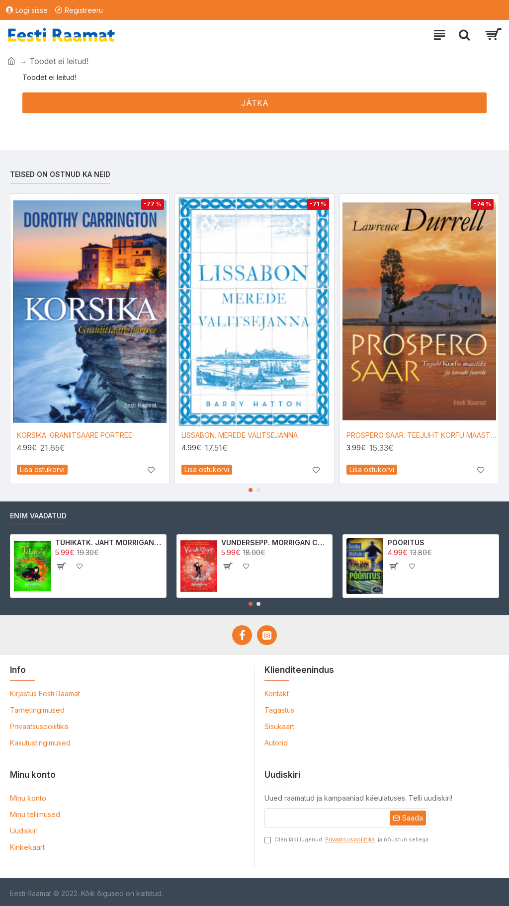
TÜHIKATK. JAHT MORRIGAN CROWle (109, 542)
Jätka (254, 103)
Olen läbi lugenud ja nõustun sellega (346, 839)
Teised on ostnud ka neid (60, 174)
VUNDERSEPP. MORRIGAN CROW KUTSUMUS (275, 542)
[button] (251, 490)
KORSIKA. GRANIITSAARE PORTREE (74, 435)
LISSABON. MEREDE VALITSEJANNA (239, 435)
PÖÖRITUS (406, 542)
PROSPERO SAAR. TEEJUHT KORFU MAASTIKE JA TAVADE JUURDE (421, 435)
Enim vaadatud (38, 515)
